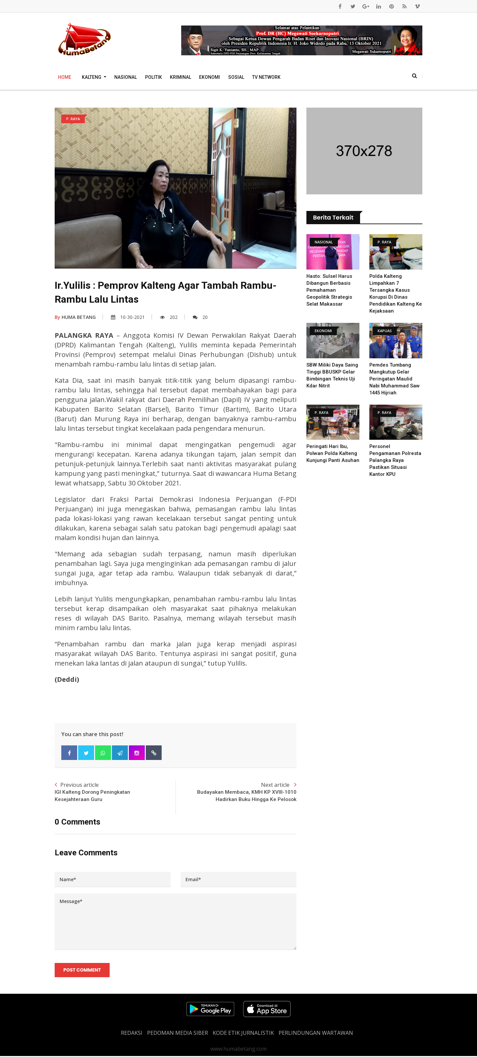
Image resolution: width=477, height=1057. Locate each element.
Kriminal (180, 77)
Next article (236, 792)
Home (64, 77)
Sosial (236, 77)
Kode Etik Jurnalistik (243, 1033)
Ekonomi (209, 77)
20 (200, 317)
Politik (153, 77)
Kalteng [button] (92, 77)
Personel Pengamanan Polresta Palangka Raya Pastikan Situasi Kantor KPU (395, 460)
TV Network (266, 77)
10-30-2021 (128, 317)
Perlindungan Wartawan (316, 1033)
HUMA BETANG (75, 317)
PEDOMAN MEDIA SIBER (177, 1033)
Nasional (125, 77)
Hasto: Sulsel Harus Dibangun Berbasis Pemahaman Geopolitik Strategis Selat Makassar (329, 290)
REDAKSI (131, 1033)
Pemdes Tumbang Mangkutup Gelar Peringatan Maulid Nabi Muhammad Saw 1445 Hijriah (394, 379)
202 (169, 317)
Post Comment (82, 970)
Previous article (115, 792)
